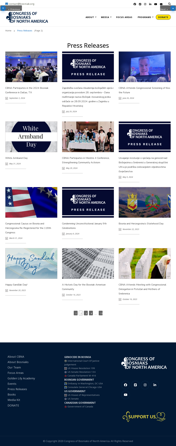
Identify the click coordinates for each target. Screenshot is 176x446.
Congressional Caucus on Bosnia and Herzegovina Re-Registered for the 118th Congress (28, 228)
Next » (164, 9)
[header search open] (169, 4)
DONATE (163, 17)
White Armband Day (16, 158)
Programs (144, 17)
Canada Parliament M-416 (82, 375)
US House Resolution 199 (81, 368)
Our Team (14, 367)
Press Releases (17, 389)
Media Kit (14, 400)
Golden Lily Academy (21, 378)
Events (12, 384)
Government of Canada (80, 406)
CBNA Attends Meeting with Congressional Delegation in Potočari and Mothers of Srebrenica (142, 289)
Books (12, 394)
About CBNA (16, 356)
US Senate (73, 398)
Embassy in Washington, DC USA (85, 383)
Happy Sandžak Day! (16, 284)
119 (101, 313)
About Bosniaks (18, 362)
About (90, 17)
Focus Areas (124, 17)
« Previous (14, 9)
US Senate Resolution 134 (81, 371)
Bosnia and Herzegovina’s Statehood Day (141, 223)
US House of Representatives (84, 394)
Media (105, 17)
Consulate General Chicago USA (85, 387)
